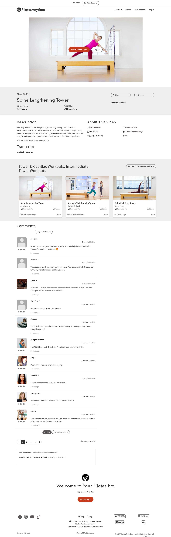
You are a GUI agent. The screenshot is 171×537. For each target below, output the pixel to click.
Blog (89, 516)
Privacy (85, 521)
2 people (85, 378)
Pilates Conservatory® (134, 131)
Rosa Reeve (35, 393)
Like (116, 95)
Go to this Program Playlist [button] (141, 166)
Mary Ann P (35, 301)
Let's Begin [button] (85, 499)
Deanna (34, 319)
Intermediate (95, 127)
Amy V (33, 357)
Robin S (34, 280)
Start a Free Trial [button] (79, 49)
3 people (85, 242)
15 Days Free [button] (90, 3)
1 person (85, 304)
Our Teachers (140, 9)
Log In (151, 9)
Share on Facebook (118, 102)
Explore (99, 521)
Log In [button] (97, 49)
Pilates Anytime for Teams (85, 524)
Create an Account (40, 457)
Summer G (35, 375)
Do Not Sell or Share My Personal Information (85, 526)
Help (81, 516)
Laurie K (34, 239)
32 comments (71, 109)
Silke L (33, 411)
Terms (92, 521)
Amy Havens (22, 109)
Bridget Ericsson (37, 339)
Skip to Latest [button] (44, 232)
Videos (128, 9)
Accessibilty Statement (85, 533)
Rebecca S (35, 259)
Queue (140, 95)
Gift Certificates (75, 521)
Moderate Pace (131, 127)
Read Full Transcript (25, 152)
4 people (85, 263)
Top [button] (47, 432)
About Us (118, 9)
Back (126, 135)
